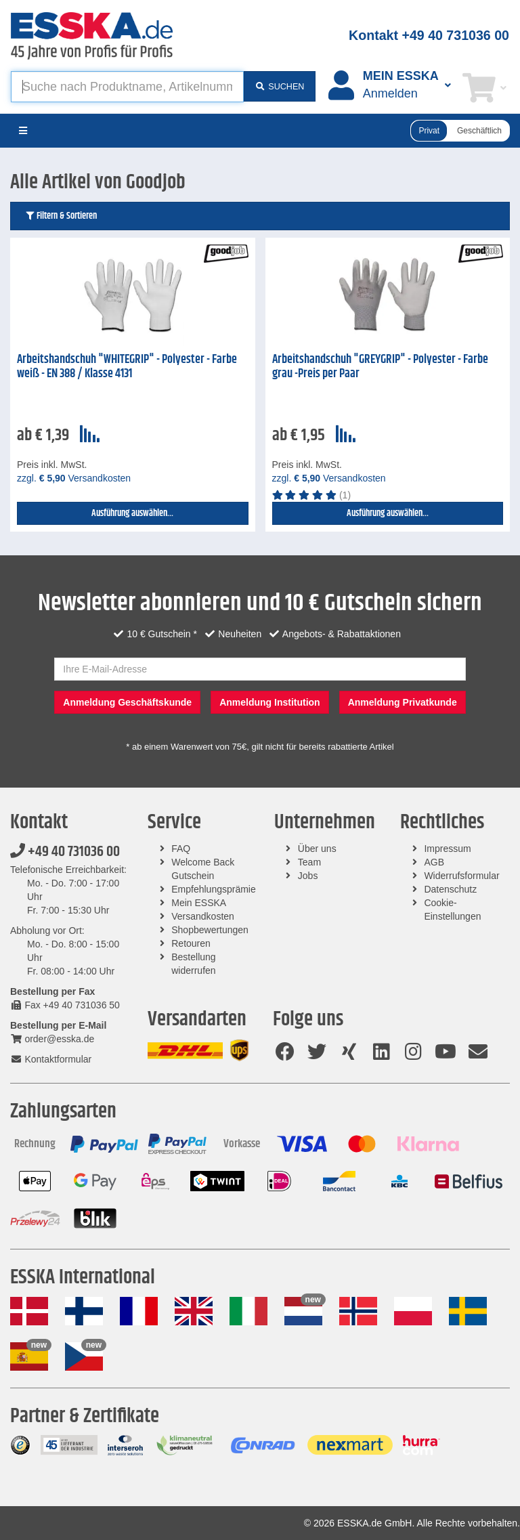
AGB (434, 862)
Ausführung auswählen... (132, 513)
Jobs (308, 875)
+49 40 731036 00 (65, 851)
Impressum (447, 848)
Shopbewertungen (209, 929)
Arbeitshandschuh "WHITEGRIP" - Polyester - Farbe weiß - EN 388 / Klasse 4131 (127, 366)
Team (309, 862)
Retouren (191, 943)
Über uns (317, 848)
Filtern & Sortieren (60, 216)
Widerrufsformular (461, 875)
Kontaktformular (50, 1059)
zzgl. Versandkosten (74, 478)
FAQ (180, 848)
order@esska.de (52, 1038)
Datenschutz (450, 889)
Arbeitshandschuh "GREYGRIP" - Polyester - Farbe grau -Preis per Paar (380, 366)
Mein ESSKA (198, 902)
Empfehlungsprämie (213, 889)
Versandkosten (202, 916)
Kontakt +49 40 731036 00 (429, 35)
